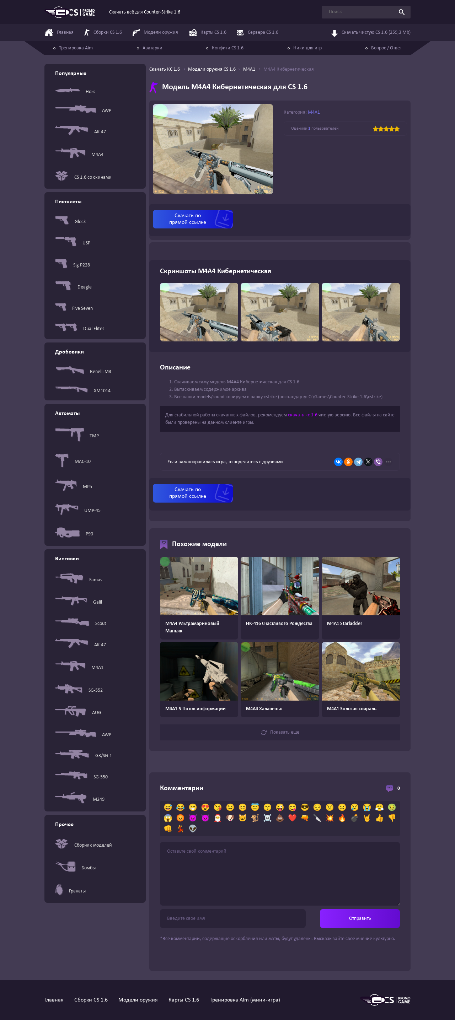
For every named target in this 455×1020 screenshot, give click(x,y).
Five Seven (74, 308)
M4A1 (79, 668)
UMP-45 (78, 510)
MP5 (73, 486)
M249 (80, 799)
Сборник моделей (83, 845)
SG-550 (81, 777)
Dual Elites (79, 328)
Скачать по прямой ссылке (187, 219)
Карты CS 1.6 (183, 1000)
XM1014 (83, 391)
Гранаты (70, 891)
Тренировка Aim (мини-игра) (245, 1000)
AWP (83, 110)
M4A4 (79, 155)
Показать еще (280, 732)
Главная (54, 1000)
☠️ (267, 818)
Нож (75, 92)
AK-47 (80, 132)
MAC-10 (73, 461)
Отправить (360, 918)
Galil (78, 602)
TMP (77, 436)
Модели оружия (138, 1000)
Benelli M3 (83, 371)
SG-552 (79, 690)
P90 (74, 534)
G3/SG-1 (83, 756)
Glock (70, 222)
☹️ (342, 807)
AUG (78, 713)
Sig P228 (72, 265)
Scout (80, 623)
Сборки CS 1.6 (91, 1000)
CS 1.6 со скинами (83, 177)
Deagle (73, 287)
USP (72, 243)
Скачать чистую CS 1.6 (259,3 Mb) (371, 32)
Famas (78, 580)
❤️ (292, 818)
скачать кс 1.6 (302, 415)
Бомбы (75, 868)
